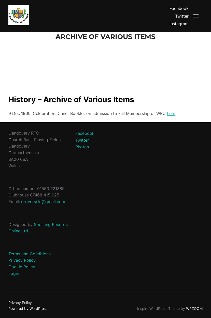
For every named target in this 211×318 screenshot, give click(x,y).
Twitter (182, 16)
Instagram (179, 23)
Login (13, 273)
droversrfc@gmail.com (43, 201)
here (171, 113)
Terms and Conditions (29, 253)
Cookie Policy (21, 266)
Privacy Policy (22, 260)
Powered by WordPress (27, 308)
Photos (82, 146)
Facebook (179, 8)
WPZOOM (194, 308)
